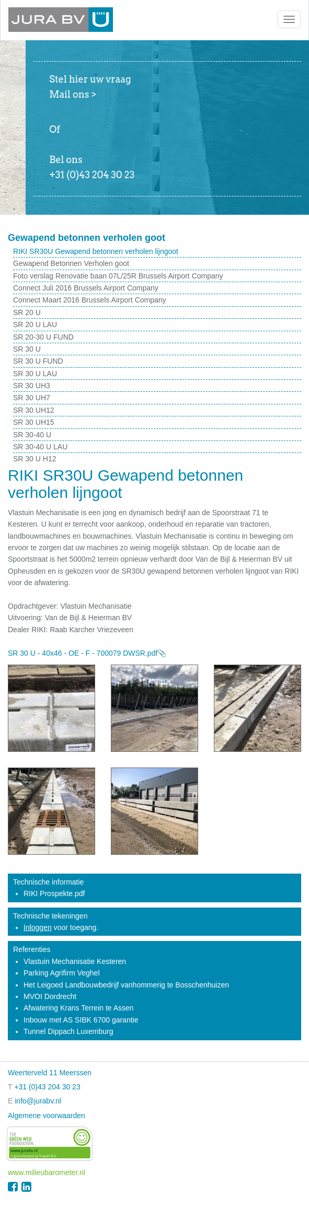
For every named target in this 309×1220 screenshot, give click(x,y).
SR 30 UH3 (31, 385)
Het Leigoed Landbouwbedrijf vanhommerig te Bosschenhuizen (126, 985)
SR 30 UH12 (33, 410)
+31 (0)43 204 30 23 (47, 1087)
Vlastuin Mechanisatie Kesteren (75, 961)
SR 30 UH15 (33, 422)
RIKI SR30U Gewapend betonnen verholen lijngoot (95, 251)
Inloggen (38, 927)
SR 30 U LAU (35, 373)
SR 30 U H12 (34, 459)
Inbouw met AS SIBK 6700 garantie (81, 1020)
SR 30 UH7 (31, 397)
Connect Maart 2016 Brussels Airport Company (89, 300)
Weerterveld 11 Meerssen (49, 1072)
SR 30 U (27, 349)
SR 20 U (27, 312)
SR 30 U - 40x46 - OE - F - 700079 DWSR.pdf (82, 653)
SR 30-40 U (32, 435)
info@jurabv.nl (38, 1101)
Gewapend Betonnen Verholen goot (71, 263)
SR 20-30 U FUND (43, 337)
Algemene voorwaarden (46, 1115)
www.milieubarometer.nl (46, 1172)
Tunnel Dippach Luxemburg (68, 1031)
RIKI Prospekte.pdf (54, 893)
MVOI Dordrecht (50, 996)
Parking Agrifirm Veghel (62, 973)
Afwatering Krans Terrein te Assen (79, 1008)
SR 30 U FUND (38, 361)
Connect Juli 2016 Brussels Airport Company (85, 288)
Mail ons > (72, 94)
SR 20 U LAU (35, 324)
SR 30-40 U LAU (40, 447)
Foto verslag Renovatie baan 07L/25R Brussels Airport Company (118, 276)
